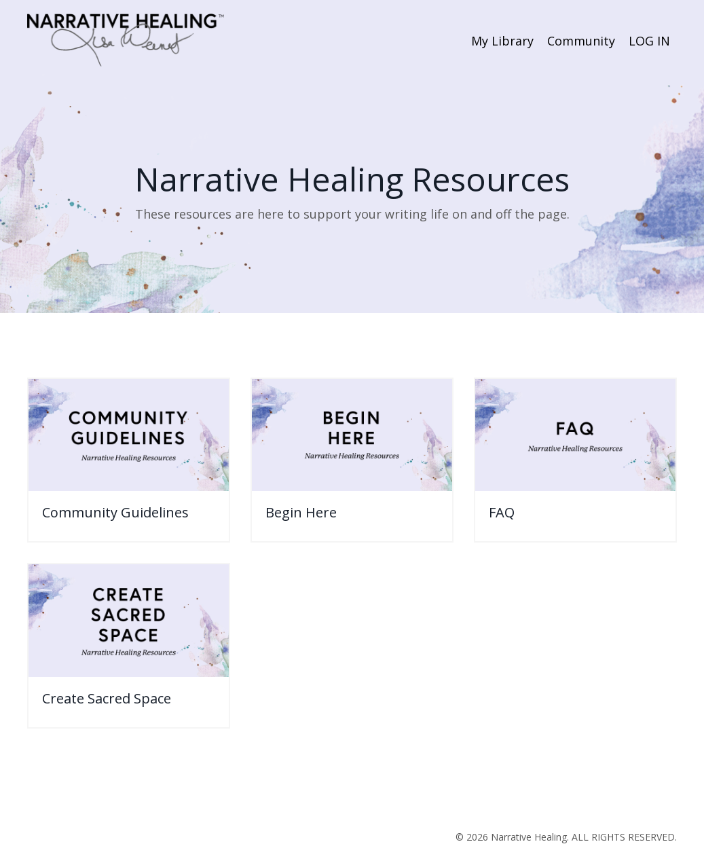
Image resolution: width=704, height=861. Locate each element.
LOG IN (649, 41)
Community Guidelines (115, 513)
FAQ (502, 513)
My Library (502, 41)
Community (581, 41)
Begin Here (301, 513)
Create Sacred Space (106, 699)
